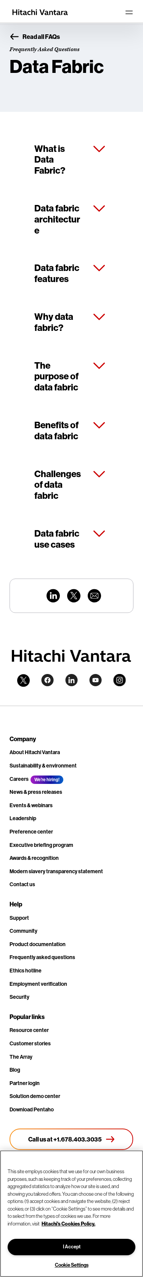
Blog (15, 1070)
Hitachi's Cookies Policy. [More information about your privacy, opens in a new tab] (68, 1224)
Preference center (31, 832)
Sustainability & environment (43, 766)
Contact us (22, 884)
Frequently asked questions (42, 957)
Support (19, 918)
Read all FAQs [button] (35, 37)
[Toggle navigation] (128, 12)
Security (19, 997)
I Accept (71, 1247)
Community (23, 931)
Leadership (23, 818)
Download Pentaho (32, 1109)
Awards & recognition (34, 858)
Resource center (29, 1030)
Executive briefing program (41, 845)
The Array (21, 1057)
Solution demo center (35, 1096)
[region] (71, 1213)
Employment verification (38, 984)
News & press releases (36, 792)
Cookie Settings (71, 1265)
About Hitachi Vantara (35, 752)
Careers (19, 779)
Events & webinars (31, 805)
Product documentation (38, 944)
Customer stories (30, 1043)
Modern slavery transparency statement (56, 871)
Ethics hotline (26, 970)
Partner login (25, 1083)
